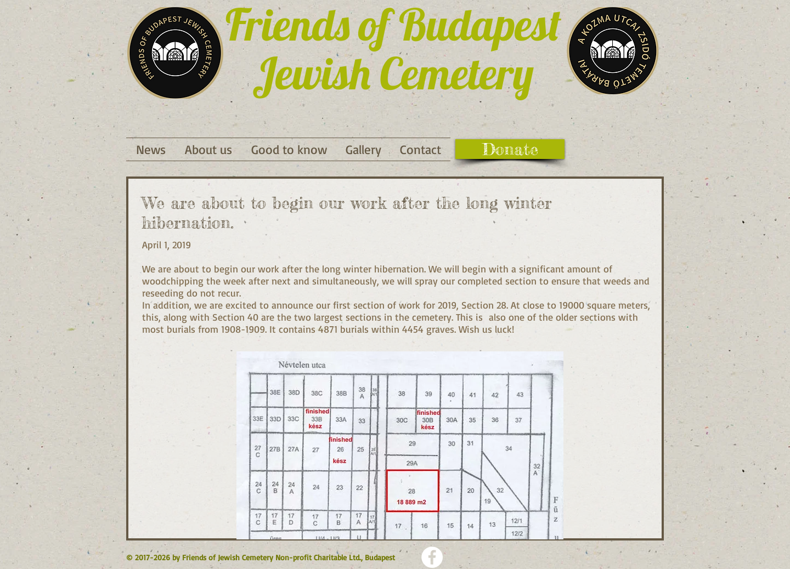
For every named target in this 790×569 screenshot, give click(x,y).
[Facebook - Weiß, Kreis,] (432, 557)
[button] (288, 149)
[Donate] (510, 149)
